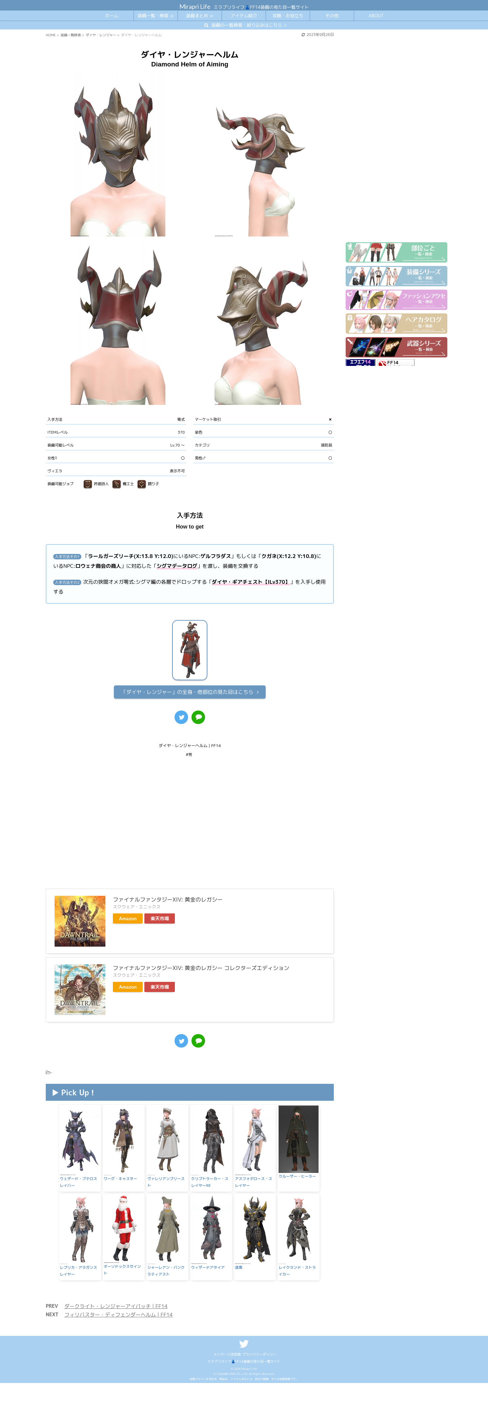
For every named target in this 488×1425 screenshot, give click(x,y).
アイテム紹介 (243, 16)
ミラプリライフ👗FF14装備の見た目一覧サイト (244, 1361)
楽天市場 (159, 918)
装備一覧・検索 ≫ (156, 16)
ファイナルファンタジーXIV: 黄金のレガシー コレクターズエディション (201, 968)
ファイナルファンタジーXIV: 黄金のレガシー (168, 899)
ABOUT (376, 16)
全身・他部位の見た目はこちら (187, 692)
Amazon (128, 918)
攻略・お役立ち (287, 16)
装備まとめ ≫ (200, 16)
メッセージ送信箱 (227, 1354)
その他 (332, 16)
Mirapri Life (194, 6)
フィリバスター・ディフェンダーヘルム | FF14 (118, 1314)
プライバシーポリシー (259, 1354)
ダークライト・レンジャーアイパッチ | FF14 (116, 1306)
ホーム (111, 16)
